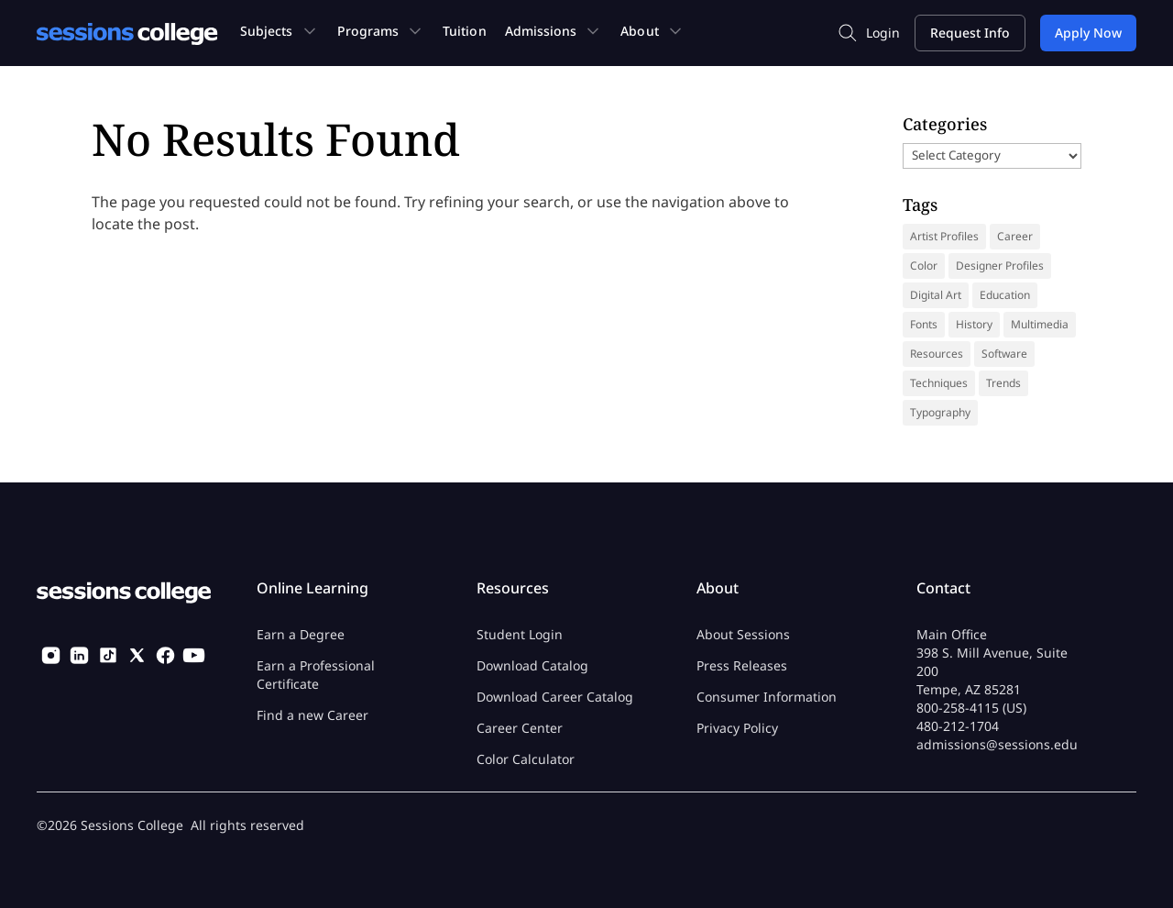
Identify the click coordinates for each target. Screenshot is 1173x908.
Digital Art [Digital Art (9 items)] (935, 295)
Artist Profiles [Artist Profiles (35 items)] (944, 236)
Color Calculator (526, 759)
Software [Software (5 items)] (1004, 353)
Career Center (520, 727)
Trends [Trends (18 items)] (1003, 383)
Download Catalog (532, 665)
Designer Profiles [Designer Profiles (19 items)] (1000, 265)
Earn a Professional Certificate (316, 674)
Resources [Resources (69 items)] (936, 353)
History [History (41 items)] (974, 324)
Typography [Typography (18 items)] (940, 412)
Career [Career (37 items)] (1015, 236)
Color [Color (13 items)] (923, 265)
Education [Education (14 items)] (1005, 295)
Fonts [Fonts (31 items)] (923, 324)
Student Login (520, 634)
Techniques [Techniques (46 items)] (939, 383)
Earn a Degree (301, 634)
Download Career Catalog (555, 696)
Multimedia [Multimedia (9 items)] (1040, 324)
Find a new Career (312, 715)
